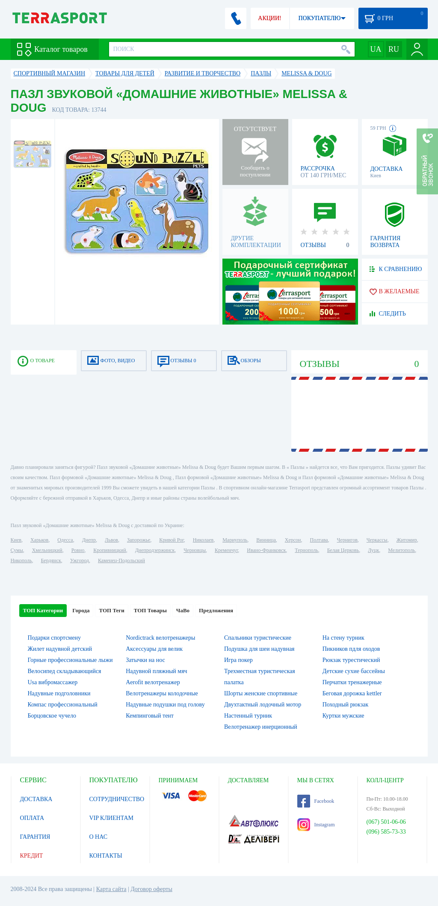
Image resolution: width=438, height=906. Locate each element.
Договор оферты (151, 889)
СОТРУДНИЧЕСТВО (117, 799)
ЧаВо (182, 610)
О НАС (98, 837)
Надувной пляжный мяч (156, 671)
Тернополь (306, 550)
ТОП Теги (111, 610)
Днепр (89, 540)
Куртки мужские (343, 715)
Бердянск (51, 560)
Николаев (203, 540)
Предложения (216, 610)
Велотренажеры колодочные (162, 693)
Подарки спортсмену (54, 638)
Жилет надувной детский (60, 649)
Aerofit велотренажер (153, 682)
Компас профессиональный (63, 704)
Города (80, 610)
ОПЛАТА (32, 818)
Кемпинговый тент (150, 715)
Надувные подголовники (59, 693)
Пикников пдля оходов (351, 649)
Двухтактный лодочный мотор (262, 704)
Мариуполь (234, 540)
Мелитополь (401, 550)
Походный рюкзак (345, 704)
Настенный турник (248, 715)
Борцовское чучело (52, 715)
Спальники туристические (257, 638)
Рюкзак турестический (351, 660)
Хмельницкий (47, 550)
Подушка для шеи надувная (259, 649)
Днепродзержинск (155, 550)
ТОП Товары (150, 610)
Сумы (17, 550)
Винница (265, 540)
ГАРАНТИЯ (35, 837)
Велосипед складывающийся (64, 671)
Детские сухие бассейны (354, 671)
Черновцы (194, 550)
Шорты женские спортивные (260, 693)
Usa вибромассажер (53, 682)
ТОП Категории (43, 610)
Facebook (315, 801)
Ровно (77, 550)
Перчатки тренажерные (352, 682)
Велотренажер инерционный (260, 727)
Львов (111, 540)
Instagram (316, 824)
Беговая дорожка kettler (352, 693)
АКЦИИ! (269, 18)
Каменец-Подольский (121, 560)
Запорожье (138, 540)
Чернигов (347, 540)
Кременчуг (226, 550)
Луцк (373, 550)
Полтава (319, 540)
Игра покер (238, 660)
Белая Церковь (343, 550)
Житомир (407, 540)
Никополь (21, 560)
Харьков (39, 540)
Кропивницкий (109, 550)
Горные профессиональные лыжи (70, 660)
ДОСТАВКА (36, 799)
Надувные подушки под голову (165, 704)
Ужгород (79, 560)
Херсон (293, 540)
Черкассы (377, 540)
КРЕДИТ (31, 855)
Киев (16, 540)
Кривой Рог (171, 540)
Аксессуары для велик (154, 649)
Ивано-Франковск (266, 550)
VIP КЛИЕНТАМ (111, 818)
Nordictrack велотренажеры (160, 638)
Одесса (65, 540)
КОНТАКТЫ (105, 855)
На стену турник (343, 638)
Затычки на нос (145, 660)
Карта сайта (111, 889)
